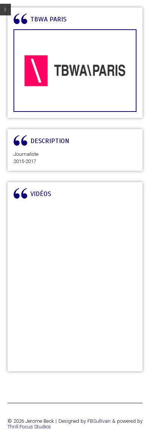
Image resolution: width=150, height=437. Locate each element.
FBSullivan (99, 421)
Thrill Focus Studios (29, 426)
